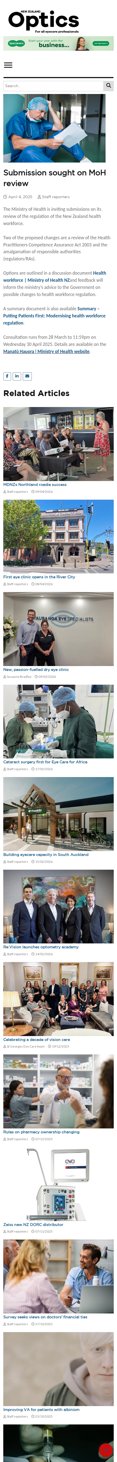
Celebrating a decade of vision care (36, 1040)
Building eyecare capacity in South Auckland (45, 855)
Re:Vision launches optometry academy (41, 947)
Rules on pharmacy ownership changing (41, 1132)
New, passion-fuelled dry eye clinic (36, 670)
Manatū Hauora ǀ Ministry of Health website (46, 351)
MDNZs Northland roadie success (35, 485)
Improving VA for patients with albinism (41, 1410)
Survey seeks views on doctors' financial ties (45, 1317)
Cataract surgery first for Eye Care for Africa (45, 762)
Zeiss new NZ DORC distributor (33, 1225)
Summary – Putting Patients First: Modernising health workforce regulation (54, 316)
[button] (8, 64)
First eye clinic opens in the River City (39, 577)
